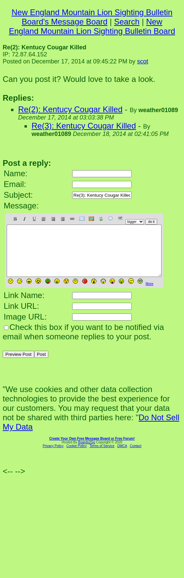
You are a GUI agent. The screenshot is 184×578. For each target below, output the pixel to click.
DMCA (122, 456)
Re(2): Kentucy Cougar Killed (70, 109)
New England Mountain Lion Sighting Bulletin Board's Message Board (92, 17)
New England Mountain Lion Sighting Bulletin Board (92, 26)
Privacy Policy (53, 456)
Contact (135, 456)
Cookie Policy (76, 456)
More (149, 294)
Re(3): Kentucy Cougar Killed (84, 125)
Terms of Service (101, 456)
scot (142, 61)
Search (127, 21)
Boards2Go (86, 452)
